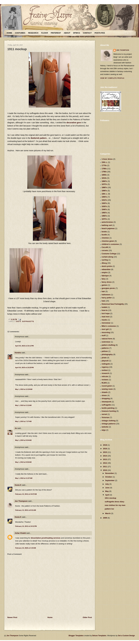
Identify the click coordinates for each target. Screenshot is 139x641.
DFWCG (76, 33)
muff (104, 335)
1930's (104, 206)
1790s (104, 172)
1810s (104, 178)
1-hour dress (107, 159)
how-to (105, 310)
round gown (107, 386)
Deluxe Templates (99, 636)
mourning (106, 332)
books (104, 232)
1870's (104, 184)
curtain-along (107, 257)
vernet (104, 414)
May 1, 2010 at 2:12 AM (23, 405)
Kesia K (18, 485)
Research (33, 33)
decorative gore (73, 122)
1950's (104, 213)
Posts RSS (100, 33)
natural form (107, 339)
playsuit (105, 361)
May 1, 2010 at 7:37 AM (23, 421)
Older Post (87, 617)
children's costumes (110, 244)
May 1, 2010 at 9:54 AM (23, 440)
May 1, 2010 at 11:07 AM (23, 478)
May (107, 491)
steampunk (106, 402)
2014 (105, 456)
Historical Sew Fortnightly (113, 304)
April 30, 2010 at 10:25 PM (24, 367)
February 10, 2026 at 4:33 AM (25, 548)
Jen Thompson (21, 501)
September (110, 480)
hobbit (104, 307)
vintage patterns (109, 424)
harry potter (107, 298)
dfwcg (104, 263)
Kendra (18, 353)
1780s (104, 169)
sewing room (107, 389)
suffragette (28, 321)
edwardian (106, 269)
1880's (104, 187)
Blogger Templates (76, 636)
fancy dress (107, 282)
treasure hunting (109, 411)
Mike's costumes (109, 326)
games (104, 285)
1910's (18, 321)
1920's (104, 203)
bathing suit (107, 225)
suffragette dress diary (114, 502)
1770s (104, 165)
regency (105, 367)
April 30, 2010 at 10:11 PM (24, 346)
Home (9, 33)
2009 (105, 518)
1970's (104, 219)
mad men (106, 317)
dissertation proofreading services (46, 538)
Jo (16, 428)
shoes (104, 395)
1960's (104, 216)
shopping (106, 398)
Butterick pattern (39, 138)
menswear (106, 323)
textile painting (108, 408)
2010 (105, 470)
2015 (105, 452)
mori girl (105, 329)
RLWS (104, 383)
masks (104, 320)
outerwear (106, 342)
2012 (105, 463)
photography (107, 354)
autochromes (107, 222)
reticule (105, 376)
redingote (106, 364)
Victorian (105, 417)
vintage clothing (109, 421)
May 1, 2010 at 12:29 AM (23, 389)
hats (103, 301)
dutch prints (107, 266)
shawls (105, 392)
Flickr (44, 33)
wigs (104, 430)
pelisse (105, 351)
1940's (104, 209)
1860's (104, 181)
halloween (106, 295)
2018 (105, 445)
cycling (105, 260)
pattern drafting (108, 345)
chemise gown (108, 241)
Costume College (109, 254)
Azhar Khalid (20, 533)
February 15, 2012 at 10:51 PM (26, 526)
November (110, 473)
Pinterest (56, 33)
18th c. (104, 194)
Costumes (20, 33)
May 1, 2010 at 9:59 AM (23, 462)
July (107, 484)
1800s (104, 175)
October (109, 477)
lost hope (106, 313)
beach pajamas (108, 228)
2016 (105, 449)
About (67, 33)
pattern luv (109, 509)
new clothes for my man (115, 505)
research (105, 373)
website (105, 427)
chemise (105, 238)
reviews (105, 380)
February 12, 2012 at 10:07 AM (26, 494)
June (107, 488)
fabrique (105, 276)
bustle (104, 235)
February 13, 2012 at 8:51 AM (25, 510)
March (108, 513)
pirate (104, 358)
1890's (104, 191)
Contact (87, 33)
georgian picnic (108, 288)
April (107, 495)
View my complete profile (112, 78)
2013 (105, 459)
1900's (104, 197)
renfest (105, 370)
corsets (105, 250)
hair (103, 291)
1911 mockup (17, 49)
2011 (105, 467)
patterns (105, 348)
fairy (103, 279)
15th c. (104, 162)
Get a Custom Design (126, 636)
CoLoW (105, 247)
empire (105, 272)
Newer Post (12, 617)
